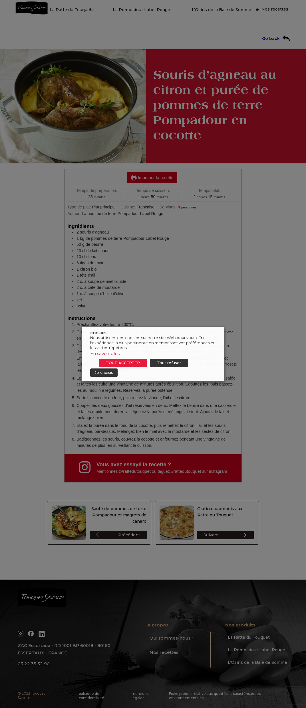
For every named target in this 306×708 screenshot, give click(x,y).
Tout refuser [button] (169, 362)
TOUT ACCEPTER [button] (123, 362)
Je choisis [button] (104, 372)
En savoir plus (105, 353)
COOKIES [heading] (98, 333)
